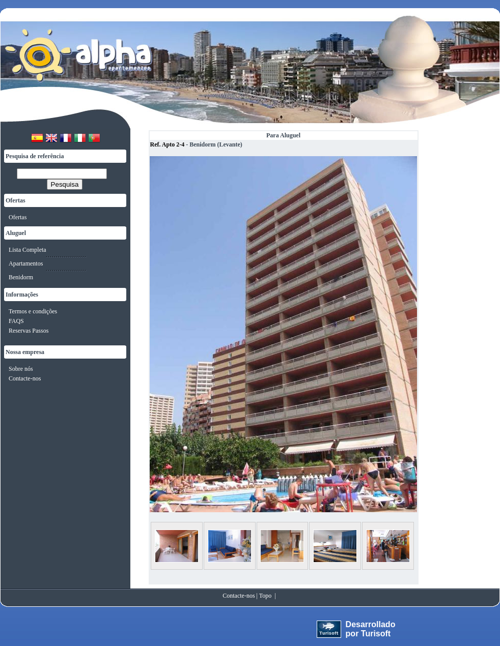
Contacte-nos (25, 378)
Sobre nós (21, 368)
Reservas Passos (28, 330)
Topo (265, 595)
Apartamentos (26, 263)
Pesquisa (65, 184)
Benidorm (21, 277)
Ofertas (17, 217)
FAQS (16, 321)
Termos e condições (33, 311)
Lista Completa (27, 249)
